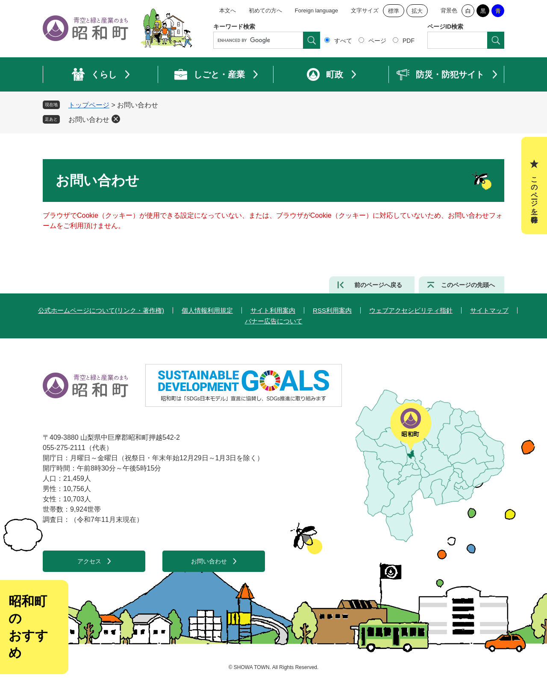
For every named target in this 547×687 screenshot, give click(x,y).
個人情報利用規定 (207, 310)
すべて (343, 40)
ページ (377, 40)
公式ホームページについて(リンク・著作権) (101, 310)
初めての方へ (265, 10)
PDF (409, 40)
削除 (116, 119)
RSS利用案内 (332, 310)
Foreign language (316, 10)
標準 (393, 11)
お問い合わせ (88, 119)
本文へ (227, 10)
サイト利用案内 (272, 310)
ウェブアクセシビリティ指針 (411, 310)
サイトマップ (489, 310)
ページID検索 (445, 27)
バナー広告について (274, 321)
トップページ (88, 105)
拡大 (417, 11)
